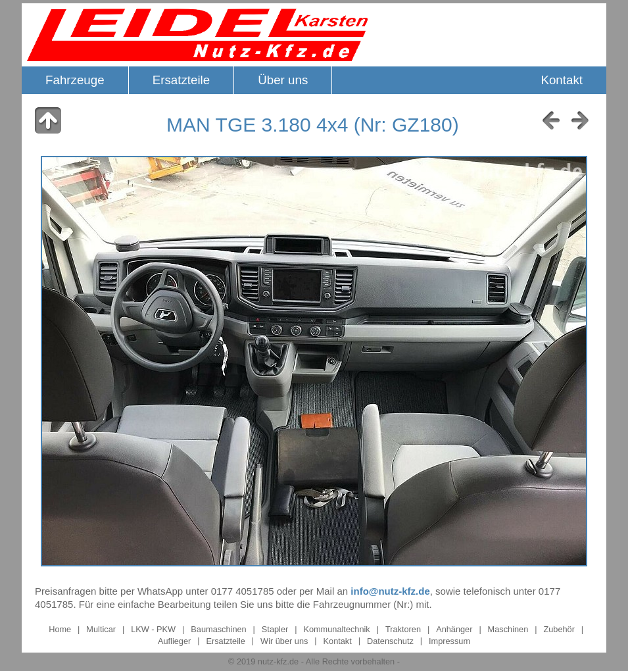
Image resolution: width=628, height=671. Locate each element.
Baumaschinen (218, 629)
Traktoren (403, 629)
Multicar (101, 629)
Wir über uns (284, 640)
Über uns (283, 80)
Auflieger (174, 640)
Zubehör (559, 629)
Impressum (449, 640)
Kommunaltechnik (336, 629)
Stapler (275, 629)
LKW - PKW (153, 629)
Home (60, 629)
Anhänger (455, 629)
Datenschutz (390, 640)
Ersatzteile (181, 80)
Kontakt (562, 80)
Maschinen (508, 629)
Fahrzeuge (75, 80)
